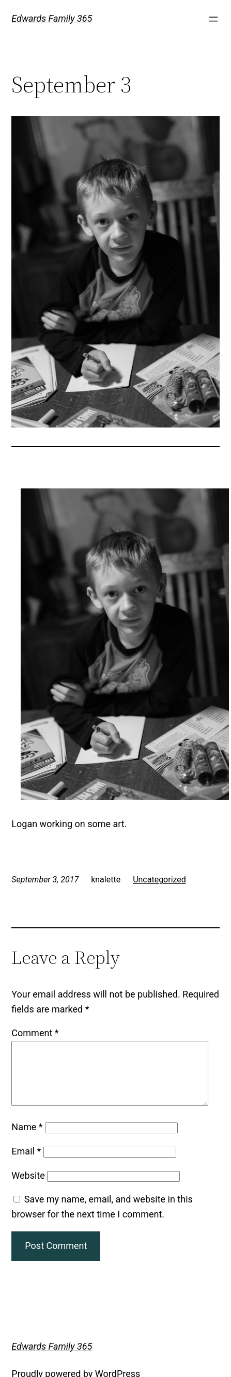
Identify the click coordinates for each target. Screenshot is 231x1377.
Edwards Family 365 (51, 18)
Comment (34, 1032)
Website (27, 1187)
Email (26, 1163)
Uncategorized (159, 879)
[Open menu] (213, 19)
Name (26, 1139)
